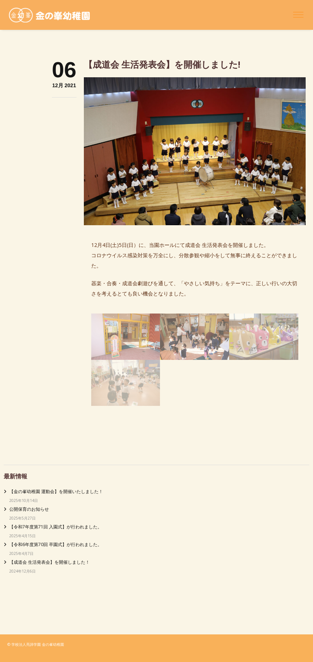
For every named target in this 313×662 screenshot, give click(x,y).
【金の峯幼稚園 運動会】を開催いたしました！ (56, 491)
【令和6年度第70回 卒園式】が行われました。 (55, 544)
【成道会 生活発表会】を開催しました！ (49, 562)
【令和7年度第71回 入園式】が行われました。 (55, 527)
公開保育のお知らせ (29, 509)
